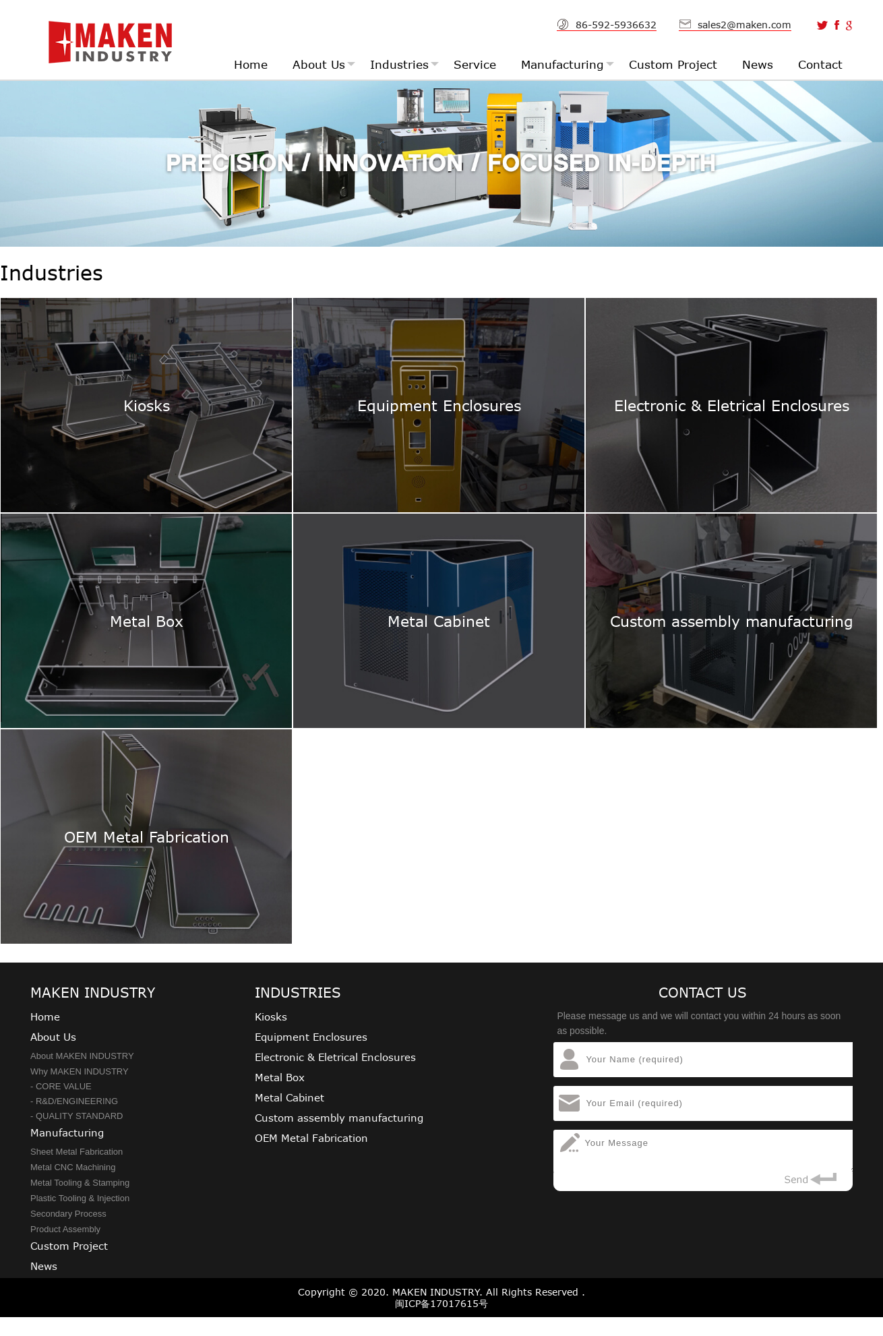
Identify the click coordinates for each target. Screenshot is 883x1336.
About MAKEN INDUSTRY (82, 1056)
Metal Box (280, 1077)
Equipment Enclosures (311, 1037)
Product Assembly (65, 1229)
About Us (53, 1037)
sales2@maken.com (744, 24)
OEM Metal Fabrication (311, 1138)
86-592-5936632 (616, 24)
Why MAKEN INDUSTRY (79, 1071)
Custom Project (69, 1246)
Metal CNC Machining (72, 1167)
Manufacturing (67, 1132)
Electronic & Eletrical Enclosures (335, 1057)
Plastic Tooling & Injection (79, 1198)
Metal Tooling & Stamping (79, 1183)
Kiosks (271, 1016)
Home (45, 1016)
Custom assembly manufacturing (339, 1118)
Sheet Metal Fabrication (76, 1152)
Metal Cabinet (289, 1097)
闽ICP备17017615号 (441, 1303)
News (43, 1266)
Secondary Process (68, 1214)
